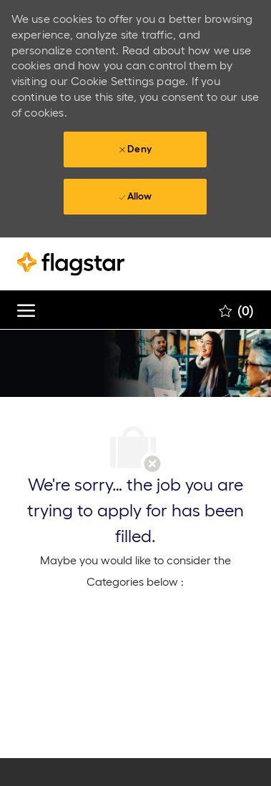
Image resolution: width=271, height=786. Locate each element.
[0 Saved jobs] (236, 310)
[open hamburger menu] (26, 310)
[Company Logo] (88, 264)
